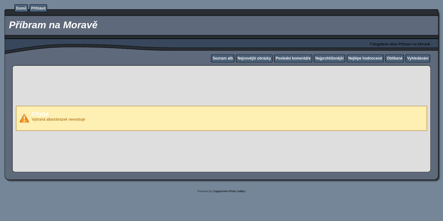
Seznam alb (223, 58)
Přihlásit (38, 8)
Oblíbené (394, 58)
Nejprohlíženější (329, 58)
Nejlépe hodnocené (365, 58)
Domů (21, 8)
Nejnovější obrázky (254, 58)
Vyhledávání (418, 58)
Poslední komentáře (293, 58)
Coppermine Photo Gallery (229, 191)
